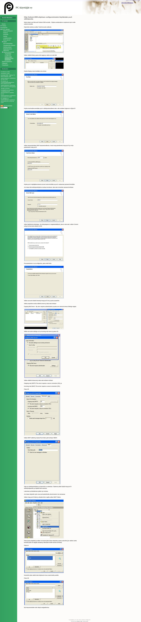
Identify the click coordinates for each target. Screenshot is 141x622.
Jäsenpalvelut (132, 0)
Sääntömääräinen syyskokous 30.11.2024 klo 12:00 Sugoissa (8, 86)
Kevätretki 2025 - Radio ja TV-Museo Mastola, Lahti (8, 76)
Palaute (5, 36)
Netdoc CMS (79, 621)
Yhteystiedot (5, 65)
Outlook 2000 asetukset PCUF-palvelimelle (9, 58)
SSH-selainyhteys (8, 43)
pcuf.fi (127, 0)
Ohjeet (5, 41)
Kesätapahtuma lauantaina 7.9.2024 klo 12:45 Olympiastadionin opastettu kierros (7, 92)
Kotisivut (5, 32)
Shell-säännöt (6, 40)
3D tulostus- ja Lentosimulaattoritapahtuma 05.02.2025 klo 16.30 (7, 82)
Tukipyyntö (4, 63)
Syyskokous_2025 (5, 73)
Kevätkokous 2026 (5, 71)
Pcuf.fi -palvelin (6, 29)
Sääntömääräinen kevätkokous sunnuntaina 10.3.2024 (8, 96)
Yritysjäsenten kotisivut (9, 45)
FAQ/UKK (5, 34)
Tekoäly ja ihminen (5, 88)
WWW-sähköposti (8, 31)
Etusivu (4, 24)
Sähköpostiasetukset (8, 52)
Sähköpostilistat (7, 47)
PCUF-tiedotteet (6, 105)
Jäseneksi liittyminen (127, 3)
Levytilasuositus (7, 38)
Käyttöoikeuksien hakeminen (7, 49)
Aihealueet (4, 27)
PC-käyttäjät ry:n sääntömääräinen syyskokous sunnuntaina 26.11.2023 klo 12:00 (8, 100)
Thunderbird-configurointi (8, 54)
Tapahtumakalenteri (7, 61)
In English (138, 0)
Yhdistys (4, 25)
